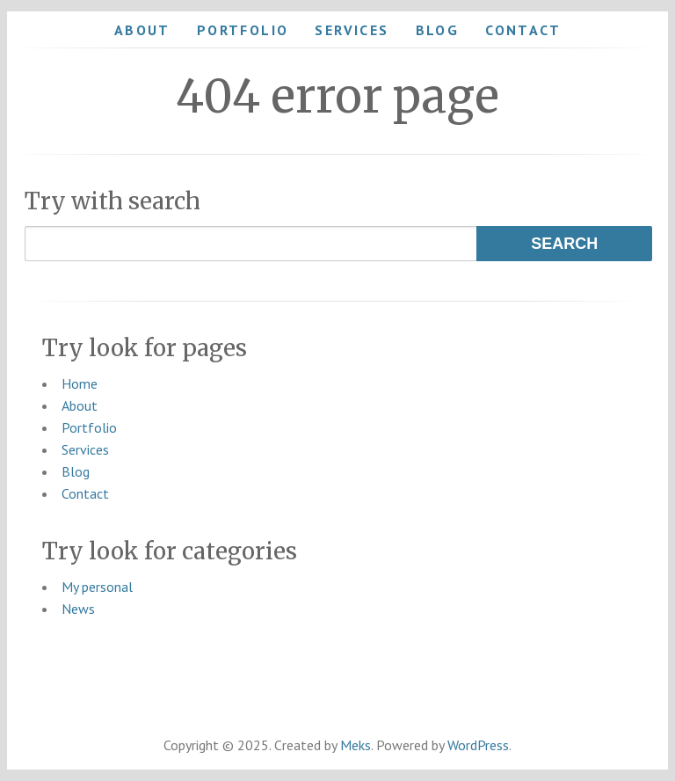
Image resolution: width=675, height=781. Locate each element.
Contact (523, 30)
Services (351, 30)
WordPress (478, 745)
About (142, 30)
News (78, 608)
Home (80, 383)
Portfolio (243, 30)
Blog (438, 30)
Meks (355, 745)
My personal (97, 586)
